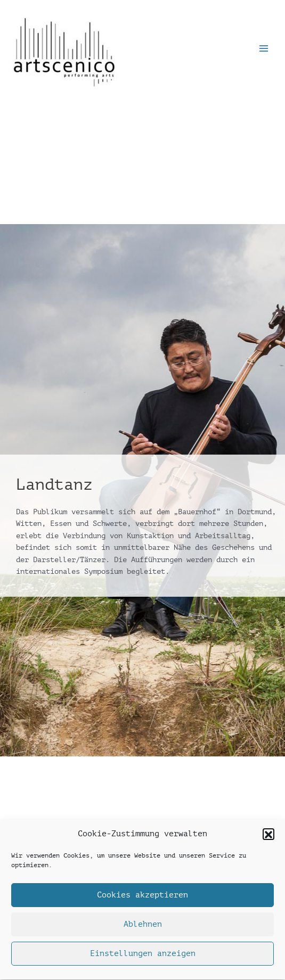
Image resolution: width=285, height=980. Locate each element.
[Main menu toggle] (264, 49)
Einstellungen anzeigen (143, 956)
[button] (268, 837)
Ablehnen (143, 927)
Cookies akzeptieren (142, 898)
